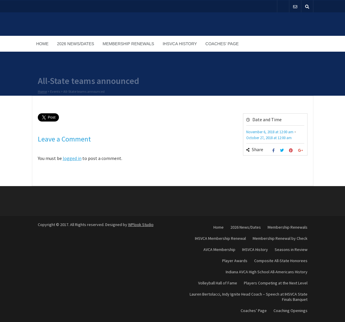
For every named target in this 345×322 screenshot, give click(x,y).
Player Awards (234, 260)
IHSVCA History (180, 43)
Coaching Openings (290, 310)
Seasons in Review (291, 249)
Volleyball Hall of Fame (217, 283)
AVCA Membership (219, 249)
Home (42, 43)
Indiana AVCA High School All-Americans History (266, 271)
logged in (72, 158)
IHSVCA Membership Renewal (220, 238)
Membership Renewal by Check (280, 238)
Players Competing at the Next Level (275, 283)
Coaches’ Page (222, 43)
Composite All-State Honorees (280, 260)
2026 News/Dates (75, 43)
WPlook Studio (141, 224)
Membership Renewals (128, 43)
